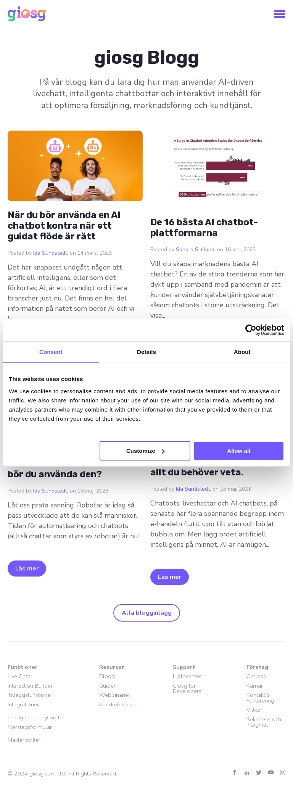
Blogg (107, 676)
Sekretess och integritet (263, 722)
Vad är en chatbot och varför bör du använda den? (73, 469)
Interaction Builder (30, 686)
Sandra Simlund (195, 249)
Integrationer (23, 704)
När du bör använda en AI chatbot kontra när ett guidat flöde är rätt (64, 226)
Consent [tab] (51, 352)
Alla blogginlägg (147, 613)
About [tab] (242, 352)
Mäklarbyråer (24, 740)
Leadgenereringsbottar (36, 717)
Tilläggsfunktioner (30, 695)
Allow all (238, 450)
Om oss (256, 676)
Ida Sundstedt (50, 253)
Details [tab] (146, 352)
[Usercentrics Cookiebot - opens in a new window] (250, 330)
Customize (145, 450)
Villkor (254, 710)
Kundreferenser (118, 704)
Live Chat (19, 676)
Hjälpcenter (187, 676)
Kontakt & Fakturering (260, 697)
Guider (107, 686)
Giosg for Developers (187, 688)
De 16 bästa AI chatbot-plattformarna (204, 227)
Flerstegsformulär (30, 727)
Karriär (254, 686)
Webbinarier (114, 695)
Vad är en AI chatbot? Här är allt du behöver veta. (214, 467)
